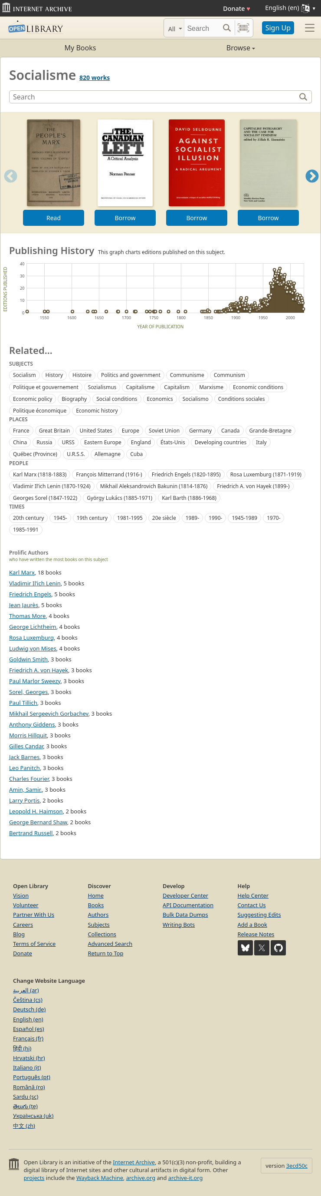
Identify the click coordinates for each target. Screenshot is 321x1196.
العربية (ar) (26, 990)
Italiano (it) (27, 1067)
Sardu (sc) (25, 1096)
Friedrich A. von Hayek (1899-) (253, 486)
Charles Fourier (29, 779)
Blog (19, 934)
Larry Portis (24, 800)
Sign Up (278, 28)
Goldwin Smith (28, 659)
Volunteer (26, 905)
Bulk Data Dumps (185, 914)
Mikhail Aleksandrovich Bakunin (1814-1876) (154, 486)
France (21, 430)
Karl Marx (22, 572)
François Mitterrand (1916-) (109, 474)
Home (96, 895)
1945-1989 (244, 518)
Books (96, 905)
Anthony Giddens (32, 724)
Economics (160, 399)
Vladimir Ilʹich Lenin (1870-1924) (52, 486)
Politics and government (130, 375)
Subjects (99, 924)
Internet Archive (134, 1162)
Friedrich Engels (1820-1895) (186, 474)
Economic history (97, 410)
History (54, 375)
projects (33, 1178)
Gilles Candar (26, 746)
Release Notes (256, 934)
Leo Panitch (24, 768)
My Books (80, 48)
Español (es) (28, 1029)
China (20, 442)
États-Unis (172, 442)
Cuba (136, 454)
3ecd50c (297, 1166)
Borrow (125, 218)
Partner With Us (33, 914)
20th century (28, 518)
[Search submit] (227, 28)
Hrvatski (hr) (29, 1058)
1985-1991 (26, 529)
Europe (130, 430)
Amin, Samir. (25, 789)
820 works (94, 77)
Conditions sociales (241, 399)
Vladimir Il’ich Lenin (35, 583)
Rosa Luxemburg (31, 637)
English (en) (28, 1019)
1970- (273, 518)
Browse (207, 48)
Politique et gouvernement (46, 387)
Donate (236, 8)
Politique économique (39, 410)
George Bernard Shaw (38, 822)
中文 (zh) (24, 1126)
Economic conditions (258, 387)
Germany (200, 430)
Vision (21, 895)
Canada (230, 430)
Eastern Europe (102, 442)
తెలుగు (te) (25, 1106)
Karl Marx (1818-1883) (39, 474)
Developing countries (221, 442)
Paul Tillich (23, 703)
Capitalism (177, 387)
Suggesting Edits (259, 914)
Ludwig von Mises (32, 648)
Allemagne (108, 454)
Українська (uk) (33, 1116)
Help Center (253, 895)
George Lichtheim (32, 627)
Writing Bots (179, 924)
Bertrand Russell (30, 833)
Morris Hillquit (28, 735)
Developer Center (185, 895)
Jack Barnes (24, 757)
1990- (215, 518)
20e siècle (164, 518)
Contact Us (252, 905)
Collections (102, 934)
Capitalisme (140, 387)
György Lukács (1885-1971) (119, 498)
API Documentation (188, 905)
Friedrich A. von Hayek (38, 670)
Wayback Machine (99, 1178)
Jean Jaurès (23, 605)
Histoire (82, 375)
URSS (68, 442)
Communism (229, 375)
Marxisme (211, 387)
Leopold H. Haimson (36, 811)
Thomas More (27, 616)
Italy (261, 442)
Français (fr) (28, 1038)
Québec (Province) (35, 454)
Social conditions (116, 399)
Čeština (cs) (28, 1000)
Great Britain (54, 430)
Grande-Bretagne (270, 430)
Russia (44, 442)
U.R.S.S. (76, 454)
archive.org (140, 1178)
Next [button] (312, 187)
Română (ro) (29, 1087)
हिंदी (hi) (22, 1048)
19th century (92, 518)
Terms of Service (34, 944)
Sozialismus (102, 387)
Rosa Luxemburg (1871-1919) (265, 474)
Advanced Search (110, 944)
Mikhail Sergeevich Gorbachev (48, 713)
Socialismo (196, 399)
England (141, 442)
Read (53, 218)
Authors (98, 914)
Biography (74, 399)
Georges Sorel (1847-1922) (45, 498)
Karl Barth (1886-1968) (189, 498)
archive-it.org (185, 1178)
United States (95, 430)
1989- (192, 518)
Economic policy (32, 399)
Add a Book (252, 924)
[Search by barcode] (243, 28)
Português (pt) (31, 1077)
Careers (23, 924)
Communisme (187, 375)
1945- (60, 518)
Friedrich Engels (30, 594)
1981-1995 (130, 518)
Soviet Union (164, 430)
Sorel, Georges (28, 692)
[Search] (202, 28)
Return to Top (106, 953)
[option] (53, 173)
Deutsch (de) (29, 1009)
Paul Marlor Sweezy (34, 681)
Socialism (24, 375)
